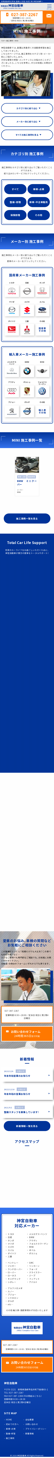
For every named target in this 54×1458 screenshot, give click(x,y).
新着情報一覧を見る (27, 1126)
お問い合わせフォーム (26, 1032)
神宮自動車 (21, 1456)
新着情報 (29, 1434)
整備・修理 (15, 202)
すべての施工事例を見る (27, 135)
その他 (38, 215)
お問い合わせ (31, 1425)
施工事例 (10, 1439)
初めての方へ (12, 1425)
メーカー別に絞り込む (27, 122)
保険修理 (15, 215)
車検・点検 (38, 189)
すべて (15, 189)
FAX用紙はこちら (32, 1397)
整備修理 (31, 477)
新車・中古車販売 (39, 202)
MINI (19, 492)
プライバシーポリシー (36, 1429)
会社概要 (29, 1420)
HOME (9, 1420)
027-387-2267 (24, 14)
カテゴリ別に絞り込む (27, 108)
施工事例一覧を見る (27, 519)
